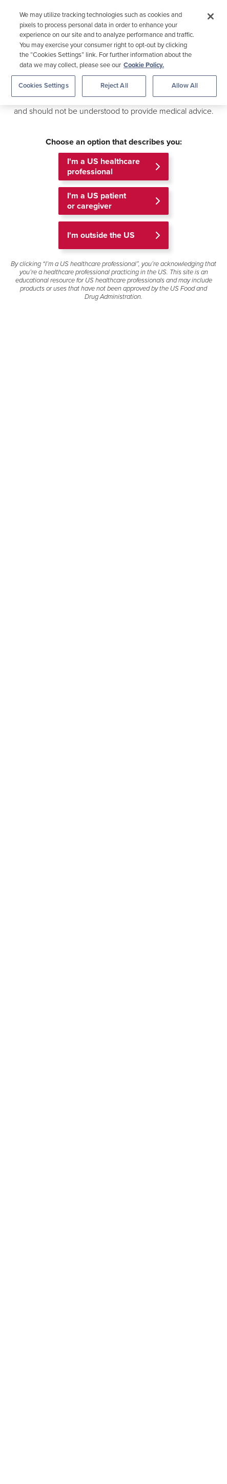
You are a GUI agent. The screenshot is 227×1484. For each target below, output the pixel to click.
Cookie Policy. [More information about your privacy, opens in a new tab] (143, 65)
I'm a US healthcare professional (103, 166)
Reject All (114, 86)
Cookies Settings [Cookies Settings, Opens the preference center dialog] (43, 86)
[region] (113, 52)
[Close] (210, 16)
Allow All (185, 86)
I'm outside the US (101, 235)
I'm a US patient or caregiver (96, 201)
